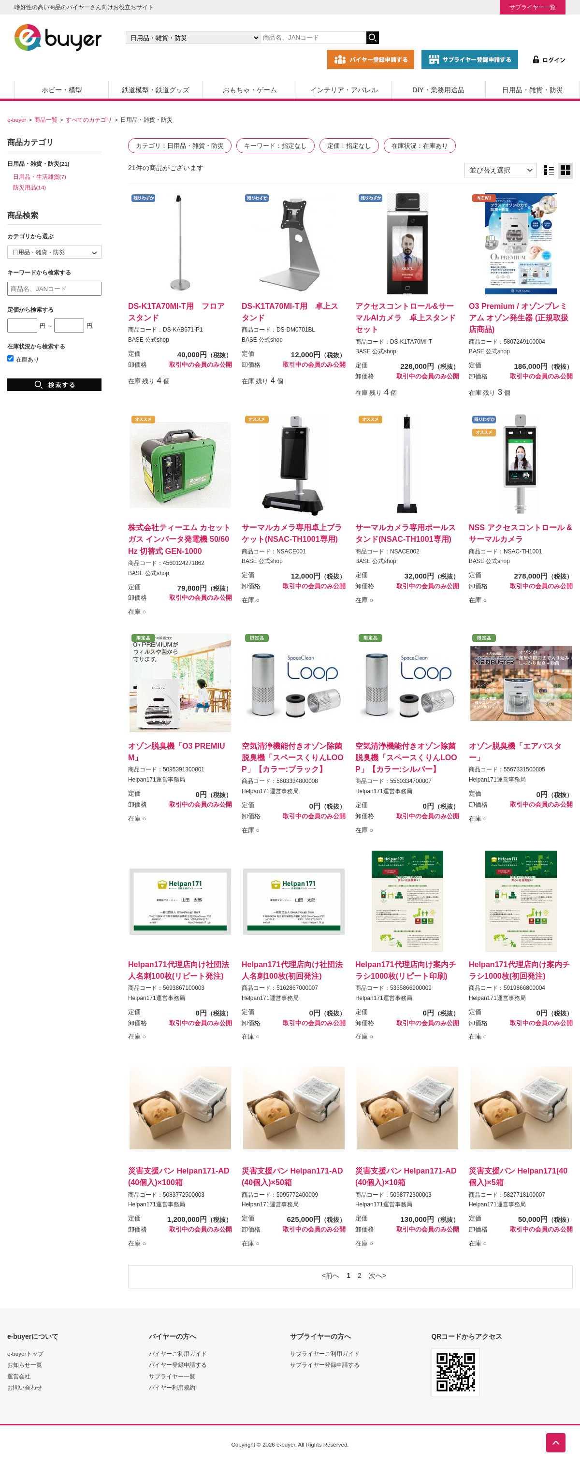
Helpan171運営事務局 (156, 779)
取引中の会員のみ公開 (200, 365)
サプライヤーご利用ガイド (325, 1353)
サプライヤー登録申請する (325, 1365)
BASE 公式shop (148, 339)
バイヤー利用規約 (172, 1387)
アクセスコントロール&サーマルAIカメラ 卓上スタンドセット (405, 317)
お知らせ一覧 (24, 1365)
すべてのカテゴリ (89, 119)
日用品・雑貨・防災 (532, 90)
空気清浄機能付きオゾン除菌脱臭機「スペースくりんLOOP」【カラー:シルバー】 (406, 757)
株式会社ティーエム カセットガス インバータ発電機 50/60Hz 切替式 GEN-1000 (179, 539)
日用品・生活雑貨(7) (39, 177)
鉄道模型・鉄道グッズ (155, 90)
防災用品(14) (29, 187)
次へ (375, 1275)
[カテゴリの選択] (193, 37)
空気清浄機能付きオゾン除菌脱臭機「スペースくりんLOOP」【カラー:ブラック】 (293, 757)
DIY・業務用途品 (438, 90)
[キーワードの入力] (313, 37)
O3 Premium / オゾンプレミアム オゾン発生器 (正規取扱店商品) (518, 317)
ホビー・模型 (62, 90)
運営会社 (18, 1376)
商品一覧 (46, 119)
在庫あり (23, 359)
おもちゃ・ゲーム (250, 90)
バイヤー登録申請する (178, 1365)
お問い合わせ (24, 1387)
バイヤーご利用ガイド (178, 1353)
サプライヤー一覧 (532, 7)
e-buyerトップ (25, 1353)
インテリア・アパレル (344, 90)
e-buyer (16, 119)
